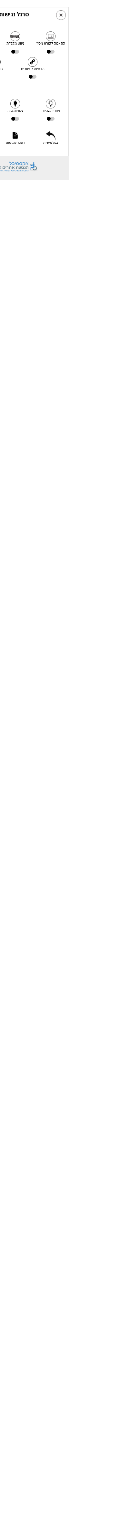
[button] (9, 1290)
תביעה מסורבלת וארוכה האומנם (82, 1024)
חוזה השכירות (33, 724)
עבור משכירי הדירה (37, 704)
